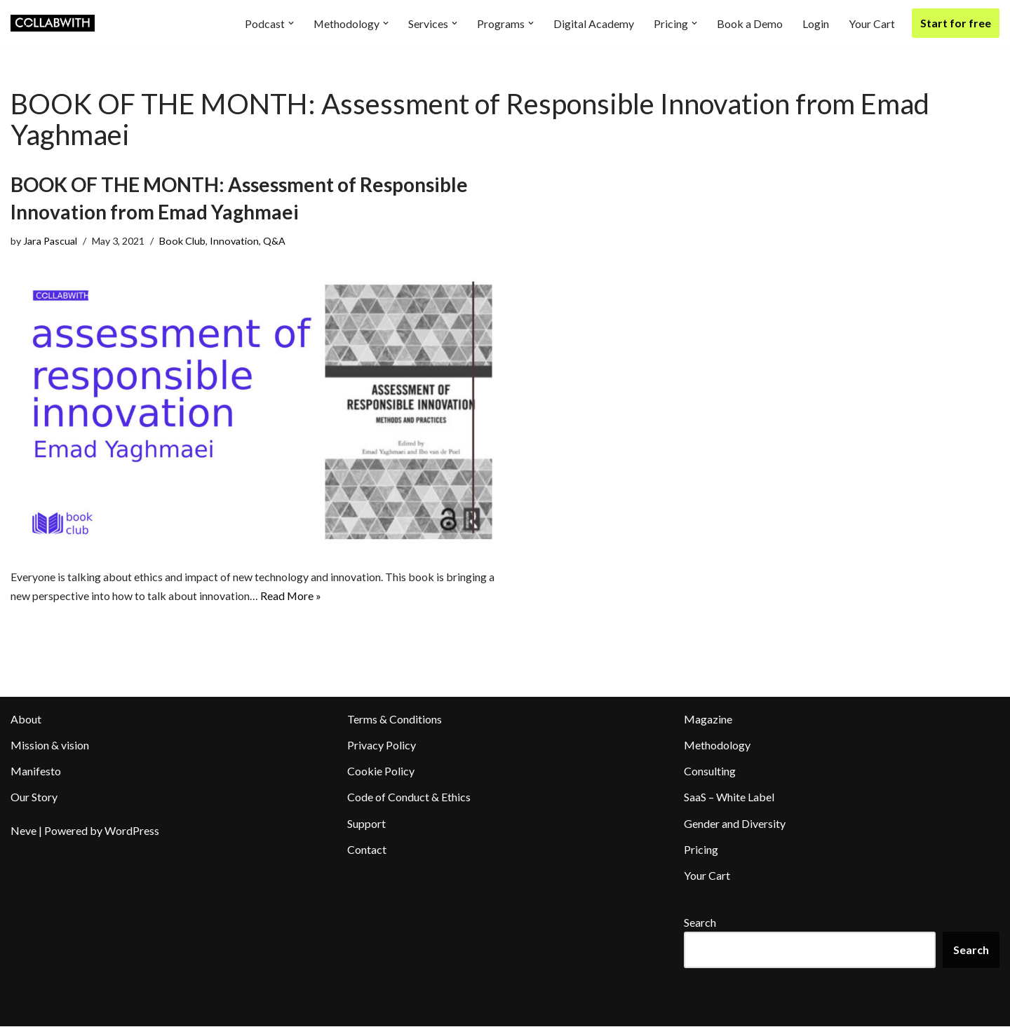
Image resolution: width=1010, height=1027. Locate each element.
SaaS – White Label (729, 798)
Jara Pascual (50, 241)
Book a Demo (750, 23)
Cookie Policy (381, 772)
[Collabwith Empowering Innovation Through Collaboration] (53, 23)
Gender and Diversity (735, 824)
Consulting (710, 772)
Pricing (701, 850)
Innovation (235, 241)
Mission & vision (50, 745)
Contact (366, 850)
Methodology (717, 745)
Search (700, 923)
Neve (23, 831)
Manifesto (36, 772)
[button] (290, 23)
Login (815, 23)
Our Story (34, 798)
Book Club (183, 241)
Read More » (291, 597)
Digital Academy (593, 23)
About (26, 719)
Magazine (708, 719)
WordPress (132, 831)
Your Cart (872, 23)
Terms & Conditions (394, 719)
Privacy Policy (381, 745)
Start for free (955, 22)
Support (366, 824)
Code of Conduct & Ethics (409, 798)
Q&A (275, 241)
